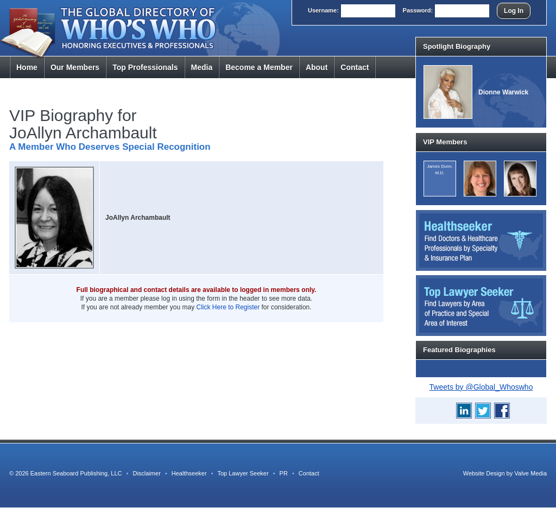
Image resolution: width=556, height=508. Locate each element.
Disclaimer (146, 473)
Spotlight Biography (456, 46)
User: (323, 10)
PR (284, 473)
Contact (354, 67)
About (316, 67)
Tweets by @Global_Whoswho (481, 387)
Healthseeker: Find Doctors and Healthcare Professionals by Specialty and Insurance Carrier (481, 240)
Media (202, 67)
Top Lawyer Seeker (242, 473)
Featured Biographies (459, 350)
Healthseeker (189, 473)
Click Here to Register (228, 307)
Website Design (484, 473)
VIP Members (445, 142)
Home (26, 67)
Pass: (418, 10)
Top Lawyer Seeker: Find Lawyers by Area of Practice (481, 305)
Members (74, 67)
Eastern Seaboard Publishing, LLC (76, 473)
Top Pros (145, 67)
